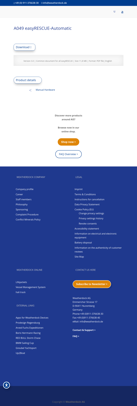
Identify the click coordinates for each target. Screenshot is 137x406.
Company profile (24, 189)
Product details (26, 80)
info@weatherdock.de (91, 321)
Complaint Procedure (27, 214)
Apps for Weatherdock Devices (32, 317)
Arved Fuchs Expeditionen (29, 327)
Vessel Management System (31, 287)
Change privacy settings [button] (91, 213)
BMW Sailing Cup (25, 343)
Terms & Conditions (85, 194)
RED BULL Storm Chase (28, 338)
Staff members (23, 199)
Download (22, 47)
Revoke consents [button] (88, 223)
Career (19, 194)
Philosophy (21, 204)
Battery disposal (83, 242)
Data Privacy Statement (87, 204)
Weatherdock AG (75, 401)
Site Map (79, 256)
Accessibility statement (87, 228)
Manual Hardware (45, 89)
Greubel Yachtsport (26, 348)
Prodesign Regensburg (28, 322)
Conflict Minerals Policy (28, 219)
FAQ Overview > (68, 154)
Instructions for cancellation (89, 199)
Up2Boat (20, 353)
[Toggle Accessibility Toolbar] (6, 385)
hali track (20, 292)
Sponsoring (22, 209)
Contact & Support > (84, 330)
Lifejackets (21, 282)
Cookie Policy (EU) (84, 209)
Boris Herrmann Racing (28, 332)
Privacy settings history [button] (91, 218)
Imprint (79, 189)
